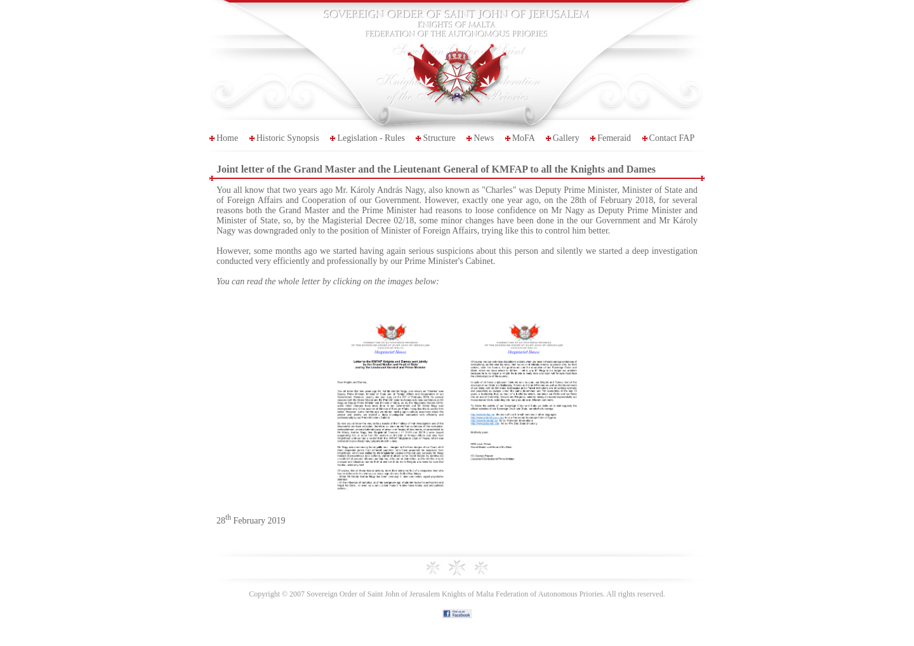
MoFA (523, 138)
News (484, 138)
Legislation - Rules (371, 138)
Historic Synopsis (287, 138)
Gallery (566, 138)
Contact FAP (672, 138)
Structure (439, 138)
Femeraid (614, 138)
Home (227, 138)
